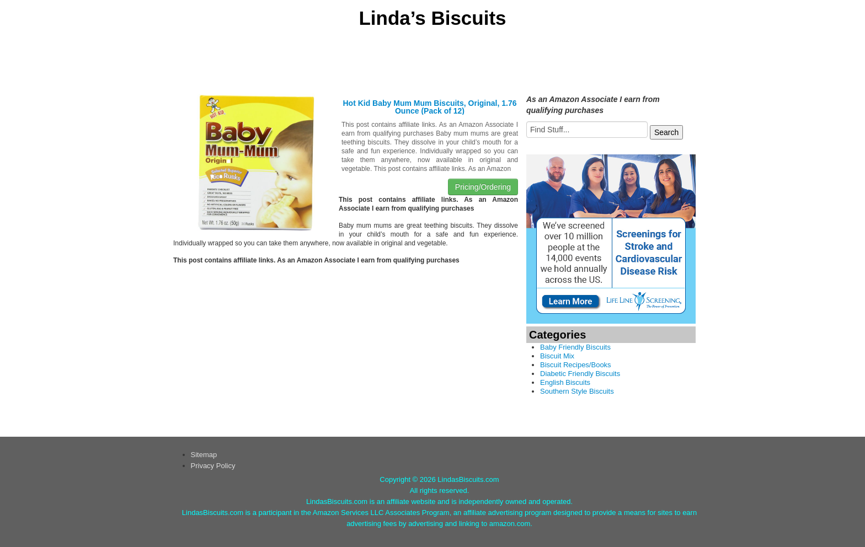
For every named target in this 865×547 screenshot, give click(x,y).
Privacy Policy (213, 466)
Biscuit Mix (557, 356)
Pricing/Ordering (483, 187)
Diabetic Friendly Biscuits (580, 373)
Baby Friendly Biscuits (575, 347)
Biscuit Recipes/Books (575, 365)
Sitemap (204, 455)
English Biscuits (565, 382)
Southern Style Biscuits (577, 391)
